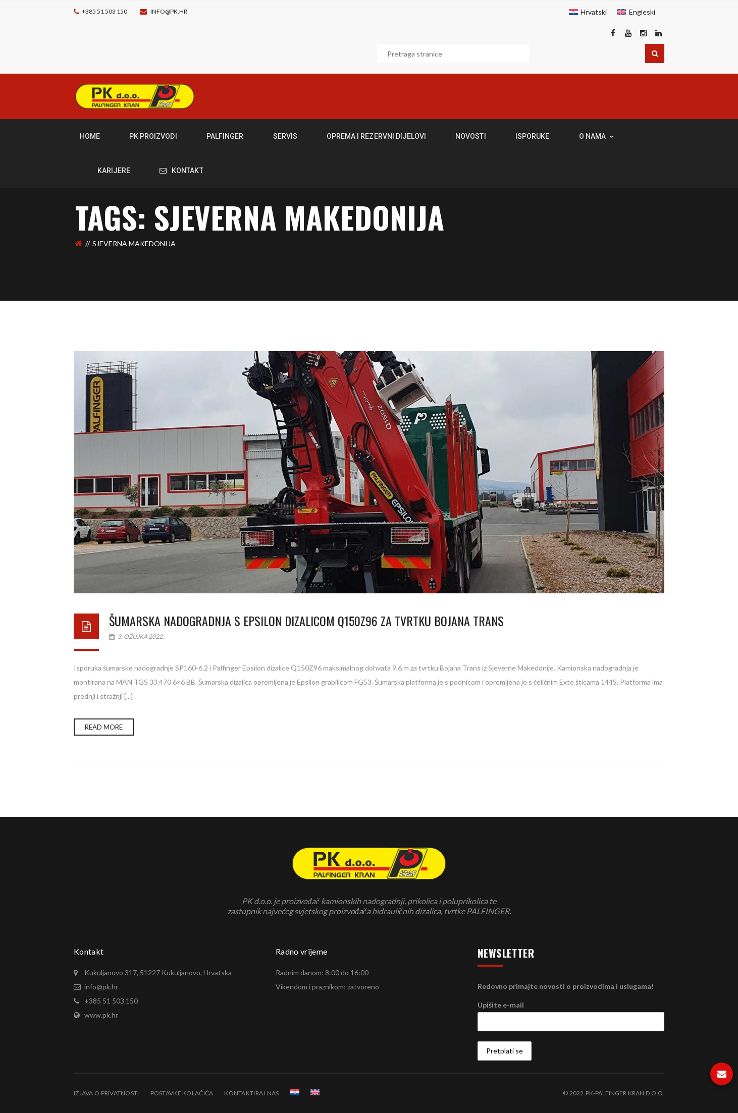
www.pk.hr (101, 1015)
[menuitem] (588, 12)
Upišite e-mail (501, 1004)
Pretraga (654, 53)
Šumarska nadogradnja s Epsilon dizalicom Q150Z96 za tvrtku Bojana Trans (306, 620)
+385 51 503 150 (104, 11)
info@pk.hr (168, 11)
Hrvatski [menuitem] (594, 12)
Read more (104, 727)
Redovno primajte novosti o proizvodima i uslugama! (566, 986)
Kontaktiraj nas (251, 1093)
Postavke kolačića (182, 1093)
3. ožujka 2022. (136, 636)
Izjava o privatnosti (106, 1093)
